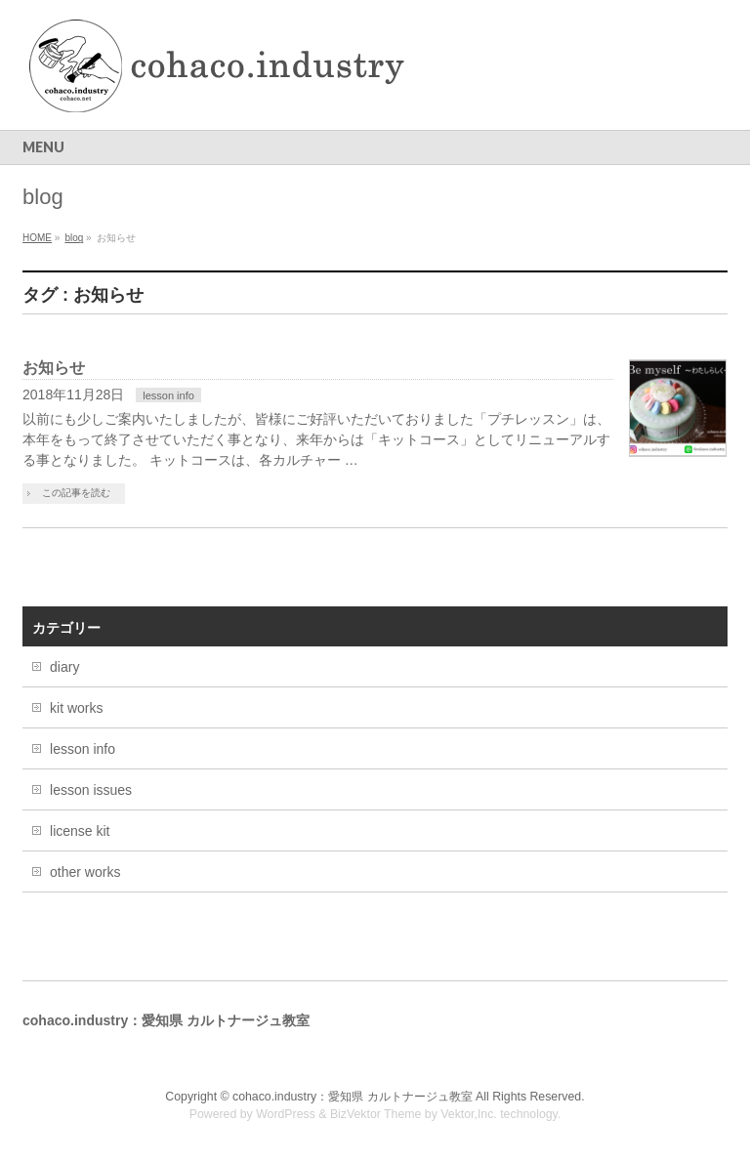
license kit (79, 831)
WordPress (285, 1114)
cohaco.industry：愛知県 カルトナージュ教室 (354, 1096)
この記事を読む (76, 492)
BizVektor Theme (376, 1114)
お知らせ (53, 367)
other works (85, 872)
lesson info (168, 395)
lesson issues (91, 790)
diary (64, 667)
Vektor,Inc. (468, 1114)
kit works (76, 708)
